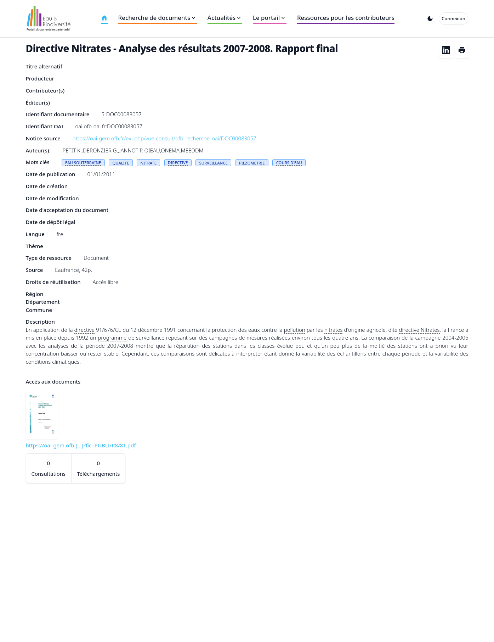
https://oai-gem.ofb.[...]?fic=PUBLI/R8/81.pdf (81, 445)
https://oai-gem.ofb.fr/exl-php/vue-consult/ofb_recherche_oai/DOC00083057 (164, 138)
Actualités (225, 17)
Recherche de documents (157, 17)
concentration (42, 353)
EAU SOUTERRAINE (83, 162)
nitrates (333, 329)
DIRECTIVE (178, 162)
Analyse (138, 48)
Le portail (269, 17)
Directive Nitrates (68, 48)
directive (84, 329)
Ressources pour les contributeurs (345, 17)
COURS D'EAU (289, 162)
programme (112, 337)
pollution (294, 329)
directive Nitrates (419, 329)
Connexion (453, 18)
